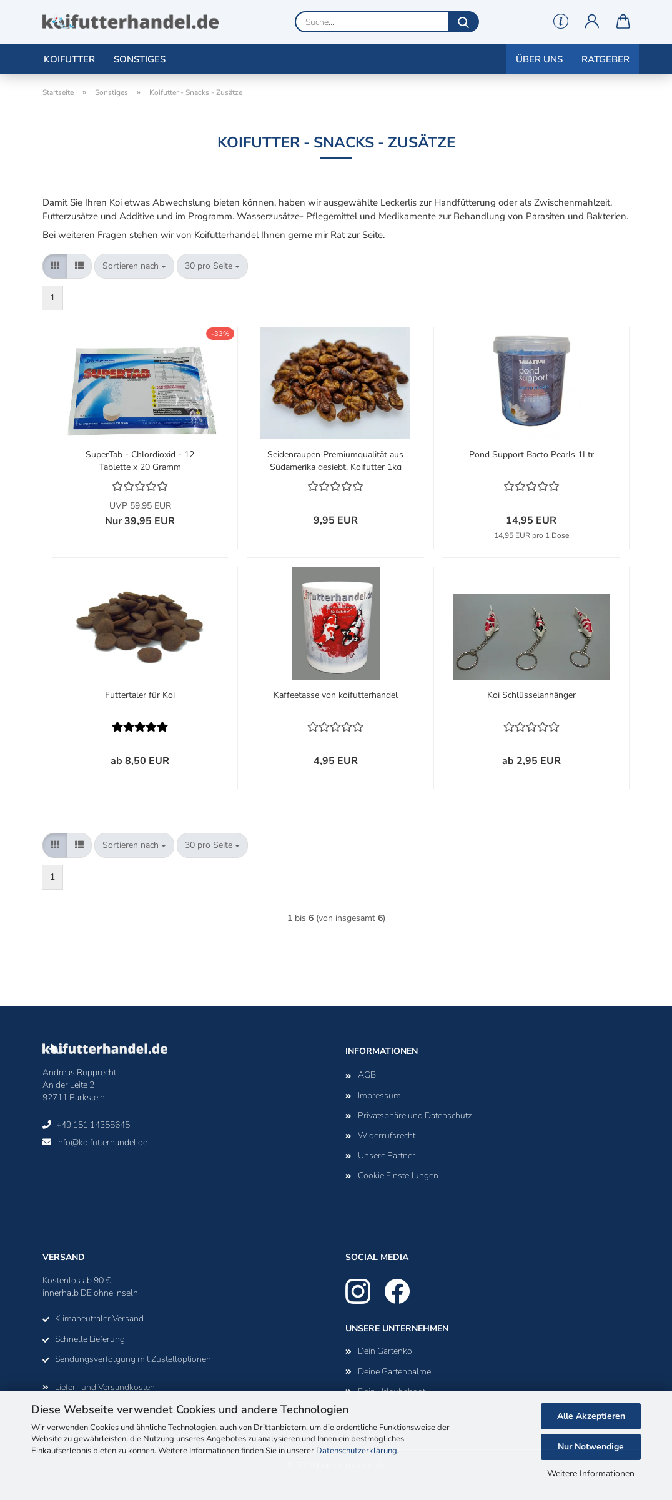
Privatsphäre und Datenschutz (415, 1115)
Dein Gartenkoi (386, 1351)
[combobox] (134, 266)
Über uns (539, 59)
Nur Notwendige (591, 1447)
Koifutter (69, 59)
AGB (367, 1075)
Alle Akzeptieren (591, 1416)
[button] (592, 22)
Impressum (379, 1095)
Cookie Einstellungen (398, 1175)
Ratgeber (605, 59)
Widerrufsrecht (386, 1135)
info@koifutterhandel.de (101, 1142)
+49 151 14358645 (93, 1125)
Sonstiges (140, 59)
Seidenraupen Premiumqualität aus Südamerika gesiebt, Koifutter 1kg (335, 459)
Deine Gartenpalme (394, 1372)
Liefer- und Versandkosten (105, 1387)
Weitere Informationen (591, 1473)
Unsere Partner (386, 1155)
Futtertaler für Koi (140, 695)
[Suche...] (463, 21)
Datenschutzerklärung (356, 1450)
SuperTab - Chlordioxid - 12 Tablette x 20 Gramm (140, 459)
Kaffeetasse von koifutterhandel (336, 695)
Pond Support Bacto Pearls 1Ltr (531, 454)
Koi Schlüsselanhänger (531, 695)
